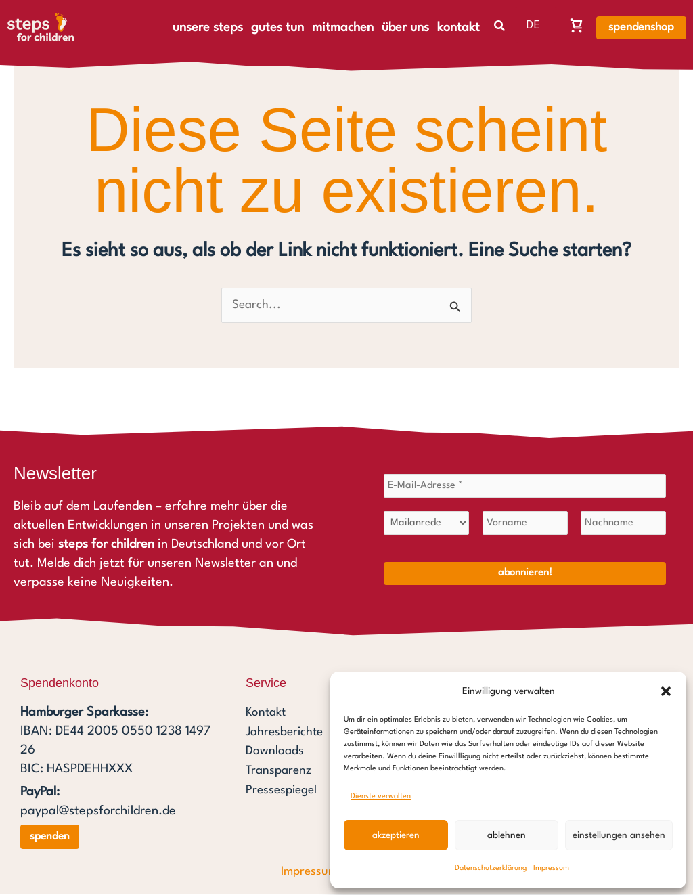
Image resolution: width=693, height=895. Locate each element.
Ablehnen (506, 835)
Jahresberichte (287, 734)
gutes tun (277, 28)
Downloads (275, 753)
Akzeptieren (396, 835)
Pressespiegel (283, 791)
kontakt (458, 28)
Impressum (551, 868)
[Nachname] (623, 525)
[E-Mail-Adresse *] (525, 487)
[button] (666, 691)
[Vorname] (525, 525)
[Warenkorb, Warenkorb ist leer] (576, 25)
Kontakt (267, 715)
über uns (405, 28)
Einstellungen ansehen (619, 835)
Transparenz (280, 772)
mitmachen (343, 28)
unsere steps (208, 28)
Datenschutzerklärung (491, 868)
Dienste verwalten (381, 796)
